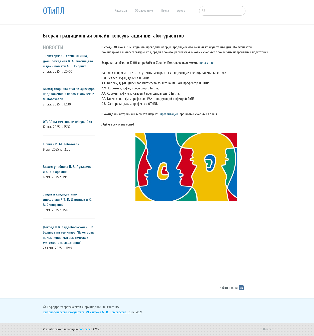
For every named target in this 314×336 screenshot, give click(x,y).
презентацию (169, 114)
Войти (267, 329)
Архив (181, 10)
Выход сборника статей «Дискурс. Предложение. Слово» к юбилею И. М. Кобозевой (69, 94)
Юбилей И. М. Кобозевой (61, 144)
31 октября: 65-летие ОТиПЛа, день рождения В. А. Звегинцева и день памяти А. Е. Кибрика (68, 61)
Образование (144, 10)
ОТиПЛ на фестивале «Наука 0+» (67, 122)
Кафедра (120, 10)
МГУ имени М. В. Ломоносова (106, 312)
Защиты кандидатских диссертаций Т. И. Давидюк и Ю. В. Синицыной (67, 199)
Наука (165, 10)
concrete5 (85, 329)
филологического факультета (64, 312)
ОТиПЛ (54, 11)
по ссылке (206, 63)
